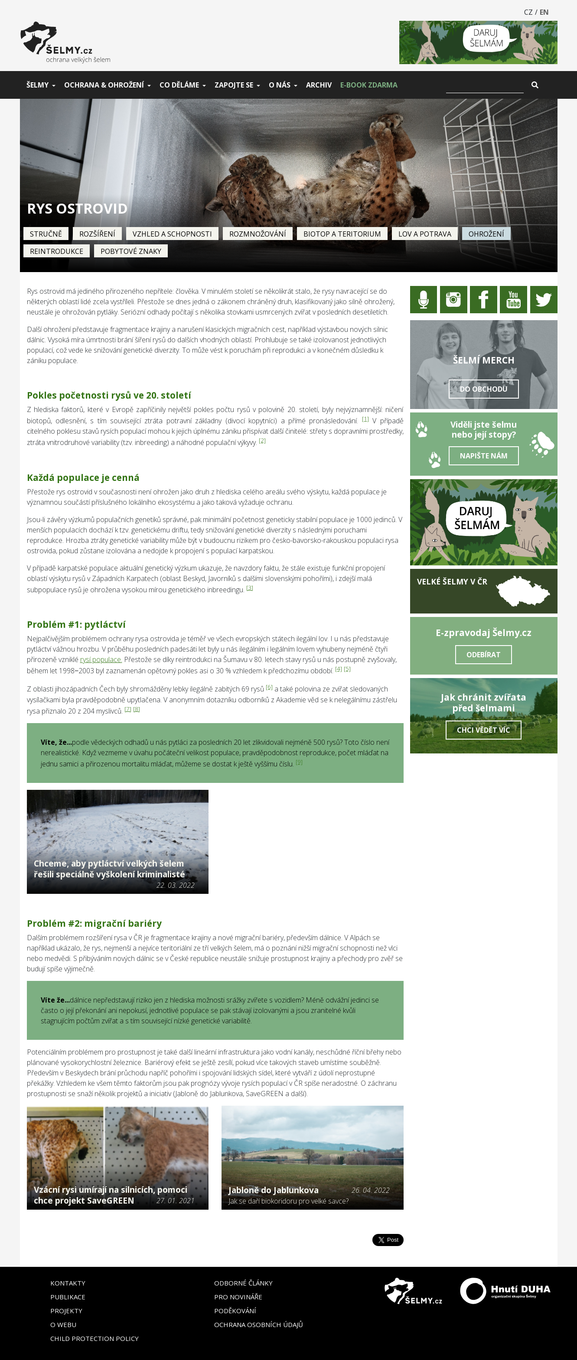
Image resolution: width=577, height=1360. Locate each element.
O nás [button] (279, 85)
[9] (299, 762)
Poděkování (235, 1310)
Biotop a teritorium (342, 234)
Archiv (319, 85)
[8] (136, 709)
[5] (347, 668)
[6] (269, 687)
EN (544, 12)
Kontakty (67, 1283)
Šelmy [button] (37, 85)
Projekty (66, 1310)
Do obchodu (484, 389)
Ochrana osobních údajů (258, 1324)
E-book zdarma (369, 85)
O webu (63, 1324)
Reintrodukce (56, 251)
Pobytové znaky (131, 251)
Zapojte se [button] (234, 85)
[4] (338, 668)
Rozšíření (97, 234)
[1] (365, 418)
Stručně (46, 234)
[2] (262, 440)
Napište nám (484, 456)
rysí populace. (101, 659)
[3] (249, 587)
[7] (127, 709)
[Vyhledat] (485, 85)
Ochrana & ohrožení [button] (104, 85)
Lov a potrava (424, 234)
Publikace (67, 1296)
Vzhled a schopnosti (172, 234)
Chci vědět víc (483, 730)
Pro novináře (238, 1296)
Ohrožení (486, 234)
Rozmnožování (257, 234)
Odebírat (483, 654)
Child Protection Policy (94, 1338)
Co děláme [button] (179, 85)
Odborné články (243, 1283)
